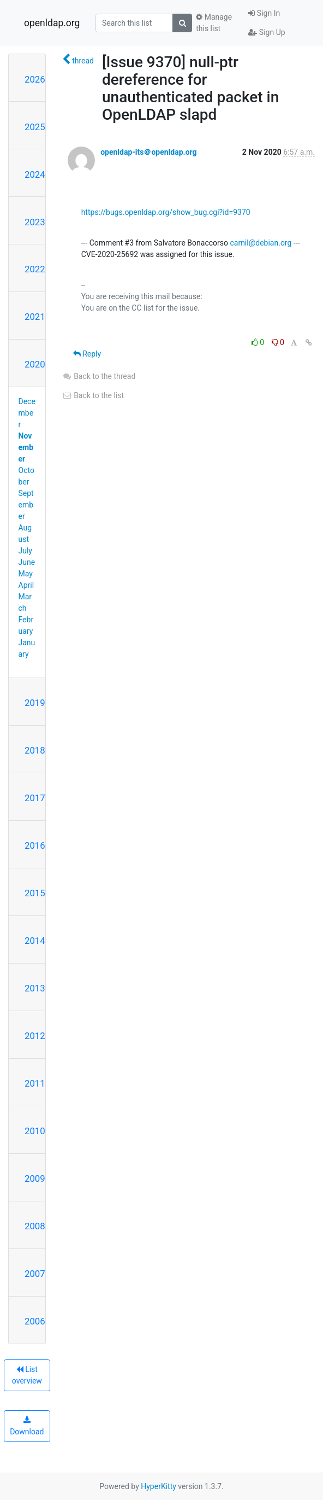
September (26, 505)
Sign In (264, 13)
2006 (35, 1321)
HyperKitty (158, 1486)
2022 (35, 269)
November (26, 447)
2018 (35, 750)
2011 (35, 1083)
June (27, 562)
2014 (35, 940)
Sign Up (266, 32)
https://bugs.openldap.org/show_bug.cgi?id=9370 (165, 212)
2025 (35, 126)
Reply (87, 353)
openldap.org (52, 22)
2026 (35, 79)
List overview (27, 1375)
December (27, 413)
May (26, 573)
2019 (35, 702)
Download (27, 1426)
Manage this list (214, 23)
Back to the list (93, 395)
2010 (35, 1130)
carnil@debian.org (260, 242)
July (25, 550)
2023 (35, 222)
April (26, 585)
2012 (35, 1035)
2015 (35, 893)
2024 (35, 174)
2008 (35, 1226)
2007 (35, 1273)
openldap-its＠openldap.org (148, 152)
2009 (35, 1178)
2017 (35, 797)
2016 (35, 845)
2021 (35, 316)
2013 (35, 988)
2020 (35, 364)
